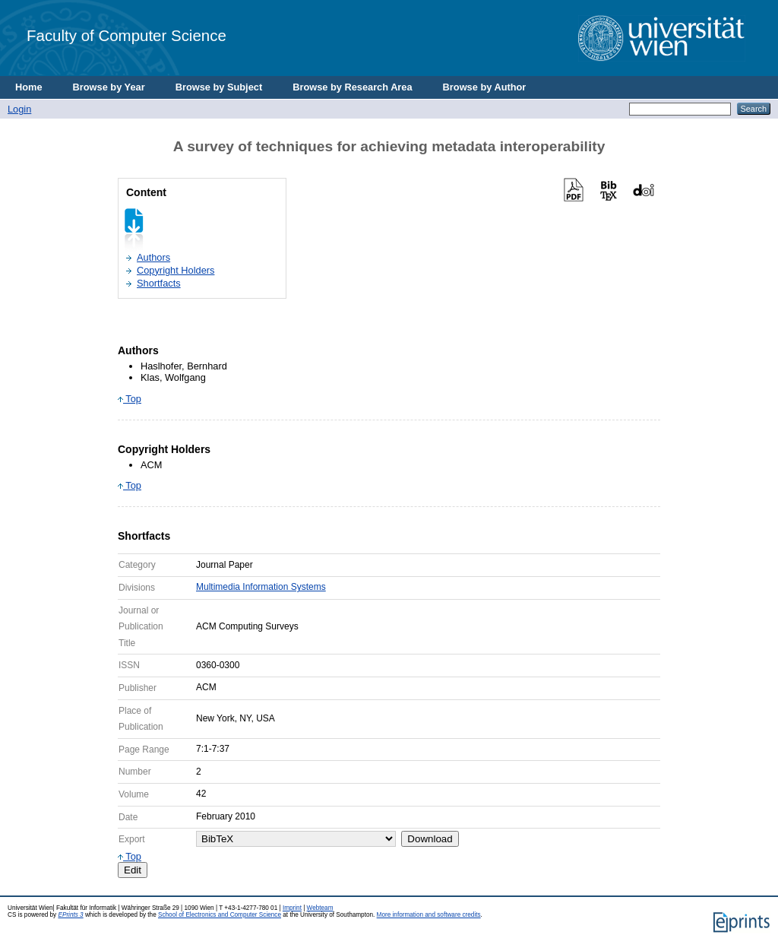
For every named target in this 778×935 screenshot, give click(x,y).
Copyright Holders (175, 270)
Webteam (320, 908)
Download (429, 839)
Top (129, 398)
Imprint (292, 908)
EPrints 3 (70, 914)
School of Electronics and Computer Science (219, 914)
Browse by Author (485, 87)
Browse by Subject (219, 87)
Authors (153, 257)
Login (19, 109)
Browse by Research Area (352, 87)
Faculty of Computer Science (126, 35)
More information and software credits (429, 914)
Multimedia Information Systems (261, 587)
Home (29, 87)
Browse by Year (109, 87)
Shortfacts (159, 283)
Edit (132, 870)
